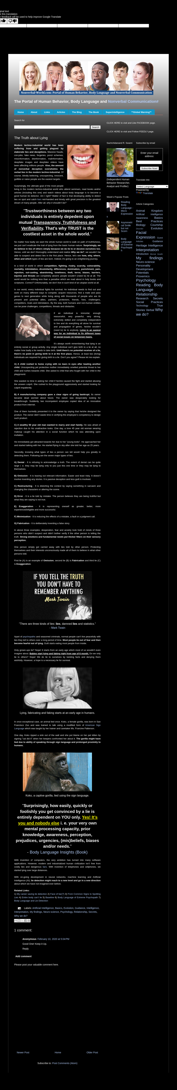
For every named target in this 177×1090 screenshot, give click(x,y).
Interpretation (21, 911)
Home (21, 112)
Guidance (80, 908)
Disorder (139, 229)
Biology (141, 225)
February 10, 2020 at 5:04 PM (53, 939)
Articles (61, 112)
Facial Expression (145, 234)
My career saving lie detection (32, 894)
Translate (144, 193)
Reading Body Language (149, 287)
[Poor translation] (12, 21)
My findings (36, 911)
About (34, 112)
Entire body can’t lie (32, 897)
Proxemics (143, 276)
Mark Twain (58, 627)
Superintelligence (115, 112)
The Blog (77, 112)
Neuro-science (51, 911)
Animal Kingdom (149, 210)
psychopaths (29, 636)
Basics (58, 908)
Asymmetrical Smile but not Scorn (126, 226)
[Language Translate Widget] (152, 186)
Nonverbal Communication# (133, 101)
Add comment (23, 956)
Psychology (66, 911)
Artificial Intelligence (43, 908)
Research (142, 298)
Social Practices (149, 302)
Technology (142, 305)
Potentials (142, 272)
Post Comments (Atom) (64, 1063)
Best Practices (149, 221)
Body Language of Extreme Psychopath (78, 897)
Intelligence (93, 908)
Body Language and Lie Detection (31, 900)
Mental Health (156, 254)
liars (39, 199)
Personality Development (144, 267)
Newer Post (23, 1052)
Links (47, 112)
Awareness (142, 218)
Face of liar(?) (57, 894)
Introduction (142, 254)
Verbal (150, 310)
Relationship (80, 911)
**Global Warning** (141, 112)
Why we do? (20, 915)
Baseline (49, 897)
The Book (93, 112)
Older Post (92, 1052)
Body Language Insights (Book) (59, 852)
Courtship (156, 225)
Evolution (69, 908)
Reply (25, 948)
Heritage (141, 245)
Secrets (92, 911)
